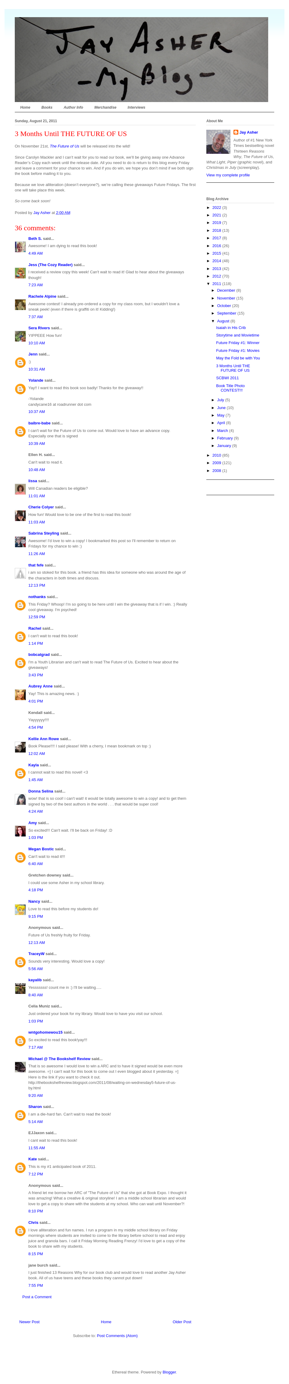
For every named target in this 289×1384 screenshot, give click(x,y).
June (222, 407)
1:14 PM (35, 643)
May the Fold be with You (238, 358)
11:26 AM (36, 553)
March (223, 430)
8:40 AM (35, 995)
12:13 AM (36, 942)
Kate (32, 1159)
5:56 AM (35, 969)
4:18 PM (35, 890)
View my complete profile (228, 175)
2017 (217, 238)
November (227, 298)
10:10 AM (36, 343)
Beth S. (35, 238)
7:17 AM (35, 1047)
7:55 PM (35, 1285)
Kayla (33, 765)
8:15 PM (35, 1254)
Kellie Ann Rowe (43, 739)
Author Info (73, 107)
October (224, 305)
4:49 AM (35, 253)
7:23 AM (35, 285)
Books (46, 107)
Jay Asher (249, 132)
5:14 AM (35, 1121)
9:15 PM (35, 916)
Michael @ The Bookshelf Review (59, 1059)
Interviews (136, 107)
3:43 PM (35, 675)
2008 (217, 470)
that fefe (36, 565)
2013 (217, 268)
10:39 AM (36, 443)
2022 (217, 207)
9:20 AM (35, 1095)
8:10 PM (35, 1211)
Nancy (34, 901)
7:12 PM (35, 1174)
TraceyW (36, 953)
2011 (217, 283)
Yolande (35, 380)
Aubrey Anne (40, 686)
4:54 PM (35, 727)
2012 (217, 276)
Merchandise (105, 107)
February (225, 438)
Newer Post (29, 1322)
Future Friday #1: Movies (237, 350)
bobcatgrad (39, 654)
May (221, 415)
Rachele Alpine (42, 296)
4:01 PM (35, 701)
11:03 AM (36, 522)
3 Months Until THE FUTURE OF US (233, 368)
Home (25, 107)
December (227, 290)
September (227, 313)
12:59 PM (36, 617)
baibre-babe (39, 423)
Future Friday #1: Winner (237, 342)
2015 (217, 253)
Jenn (32, 354)
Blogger (169, 1372)
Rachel (34, 628)
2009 (217, 463)
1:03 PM (35, 837)
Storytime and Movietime (237, 335)
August (223, 321)
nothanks (37, 596)
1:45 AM (35, 779)
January (224, 445)
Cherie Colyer (41, 507)
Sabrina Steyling (43, 533)
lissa (32, 481)
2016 (217, 246)
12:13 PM (36, 585)
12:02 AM (36, 753)
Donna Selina (40, 791)
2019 (217, 222)
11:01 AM (36, 496)
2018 (217, 230)
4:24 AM (35, 811)
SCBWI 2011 (227, 378)
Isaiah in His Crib (231, 327)
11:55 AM (36, 1148)
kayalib (35, 980)
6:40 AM (35, 863)
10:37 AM (36, 411)
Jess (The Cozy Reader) (50, 264)
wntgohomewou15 (45, 1032)
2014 (217, 261)
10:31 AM (36, 369)
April (221, 422)
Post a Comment (37, 1297)
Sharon (35, 1106)
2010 (217, 455)
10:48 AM (36, 469)
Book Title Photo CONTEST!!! (230, 388)
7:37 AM (35, 317)
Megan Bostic (41, 849)
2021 (217, 215)
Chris (33, 1222)
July (221, 400)
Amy (32, 823)
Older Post (182, 1322)
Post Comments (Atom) (117, 1335)
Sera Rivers (39, 328)
